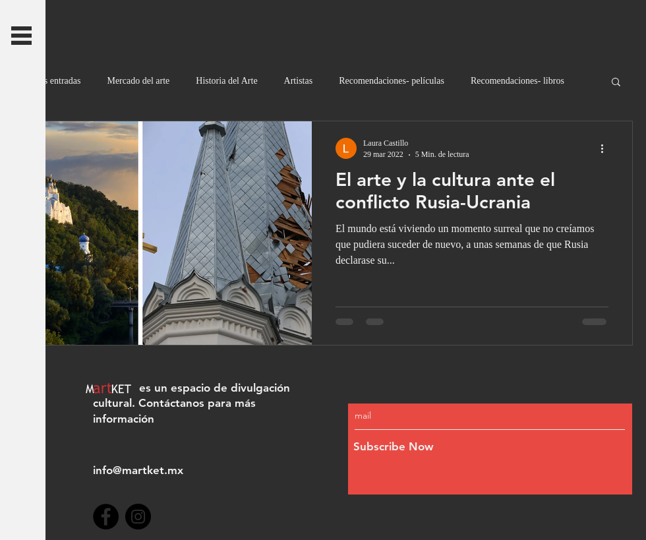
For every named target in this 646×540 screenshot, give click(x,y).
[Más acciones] (606, 148)
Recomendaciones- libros (517, 81)
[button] (21, 35)
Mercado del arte (138, 81)
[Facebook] (106, 516)
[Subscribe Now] (461, 447)
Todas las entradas (46, 81)
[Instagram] (138, 516)
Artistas (298, 81)
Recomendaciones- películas (391, 81)
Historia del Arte (226, 81)
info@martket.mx (138, 470)
